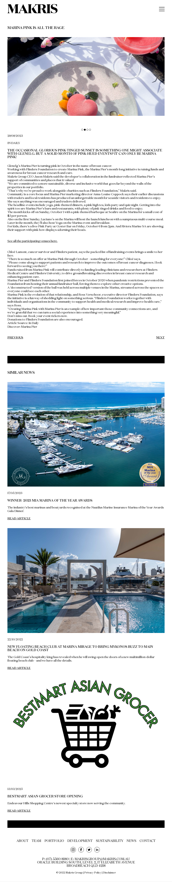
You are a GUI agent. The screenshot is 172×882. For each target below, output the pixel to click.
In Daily (34, 323)
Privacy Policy (92, 873)
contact (149, 841)
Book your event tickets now (47, 316)
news (133, 841)
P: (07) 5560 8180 (55, 859)
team (35, 841)
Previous (12, 88)
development (80, 841)
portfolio (53, 841)
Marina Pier (29, 326)
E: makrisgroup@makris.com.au (100, 859)
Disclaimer (109, 873)
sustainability (110, 841)
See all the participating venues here (32, 241)
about (21, 841)
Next (160, 88)
